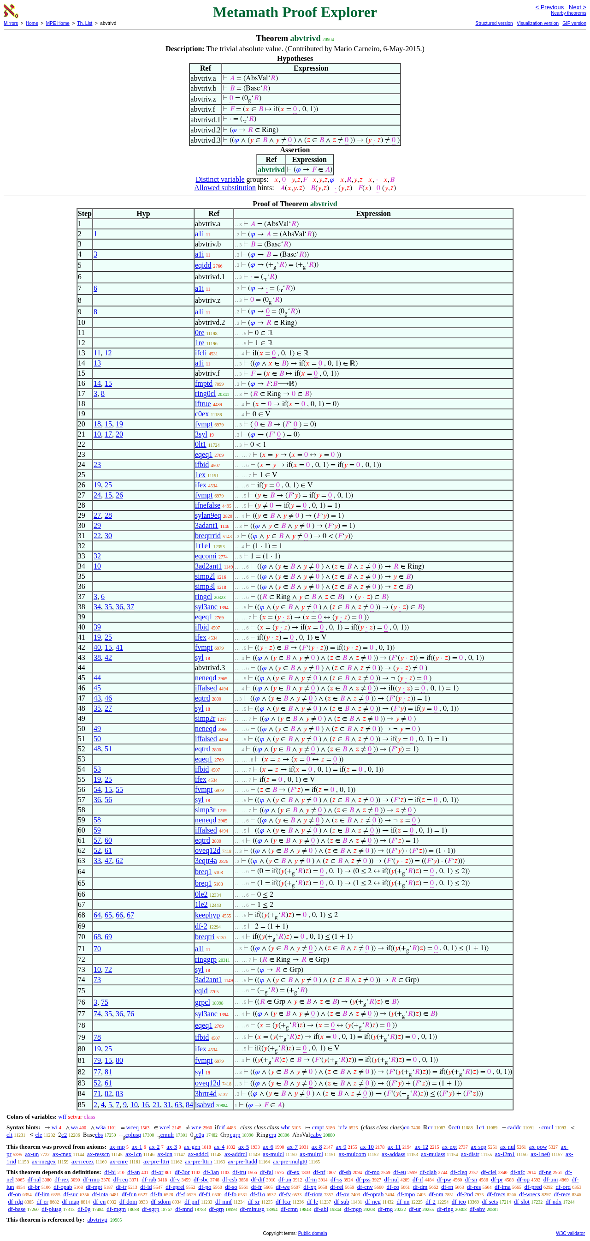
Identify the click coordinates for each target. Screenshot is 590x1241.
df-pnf (192, 1201)
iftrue (203, 404)
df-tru (239, 1172)
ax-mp (117, 1146)
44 (97, 678)
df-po (204, 1186)
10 (97, 434)
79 (97, 1060)
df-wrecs (529, 1194)
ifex (200, 485)
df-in (311, 1179)
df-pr (497, 1179)
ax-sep (478, 1146)
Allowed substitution (225, 188)
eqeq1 (203, 454)
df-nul (391, 1179)
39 (97, 627)
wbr (285, 1127)
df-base (16, 1208)
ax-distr (470, 1154)
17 (108, 434)
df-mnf (223, 1201)
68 (97, 937)
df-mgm (116, 1208)
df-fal (266, 1172)
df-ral (34, 1179)
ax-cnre (119, 1161)
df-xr (254, 1201)
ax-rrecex (82, 1161)
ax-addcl (198, 1154)
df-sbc (201, 1179)
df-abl (321, 1208)
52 (97, 850)
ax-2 (154, 1146)
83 (119, 1093)
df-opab (62, 1186)
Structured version (494, 23)
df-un (284, 1179)
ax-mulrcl (311, 1154)
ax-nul (507, 1146)
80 (119, 1060)
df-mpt (94, 1186)
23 (97, 464)
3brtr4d (206, 1093)
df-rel (336, 1186)
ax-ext (449, 1146)
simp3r (205, 810)
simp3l (205, 586)
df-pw (444, 1179)
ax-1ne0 (540, 1154)
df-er (42, 1201)
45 (97, 688)
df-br (34, 1186)
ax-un (32, 1154)
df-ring (445, 1208)
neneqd (205, 678)
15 (108, 383)
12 (108, 353)
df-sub (341, 1201)
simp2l (205, 576)
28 (108, 515)
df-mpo (406, 1194)
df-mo (372, 1172)
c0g (200, 1134)
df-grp (216, 1208)
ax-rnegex (44, 1161)
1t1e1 (203, 546)
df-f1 (205, 1194)
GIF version (574, 23)
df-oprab (373, 1194)
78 (97, 1037)
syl (199, 657)
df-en (99, 1201)
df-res (474, 1186)
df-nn (402, 1201)
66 (119, 915)
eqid (201, 991)
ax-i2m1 (505, 1154)
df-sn (471, 1179)
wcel (165, 1127)
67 (130, 915)
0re (199, 332)
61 (108, 850)
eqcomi (206, 556)
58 (97, 820)
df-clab (428, 1172)
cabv (316, 1134)
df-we (282, 1186)
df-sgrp (150, 1208)
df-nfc (517, 1172)
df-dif (258, 1179)
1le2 (201, 904)
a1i (199, 234)
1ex (200, 475)
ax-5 (243, 1146)
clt (9, 1134)
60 (108, 840)
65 (108, 915)
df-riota (314, 1194)
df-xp (309, 1186)
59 (97, 830)
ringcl (203, 596)
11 (97, 353)
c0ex (202, 414)
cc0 (456, 1127)
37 (130, 607)
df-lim (42, 1194)
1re (199, 343)
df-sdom (161, 1201)
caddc (514, 1127)
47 (108, 860)
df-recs (562, 1194)
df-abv (477, 1208)
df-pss (363, 1179)
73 (97, 979)
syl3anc (206, 607)
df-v (175, 1179)
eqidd (203, 265)
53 (97, 769)
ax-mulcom (352, 1154)
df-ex (293, 1172)
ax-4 (219, 1146)
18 (97, 424)
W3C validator (570, 1233)
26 (119, 495)
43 (97, 698)
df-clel (489, 1172)
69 (108, 937)
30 (108, 536)
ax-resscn (98, 1154)
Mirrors (11, 23)
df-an (133, 1172)
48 (97, 749)
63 (178, 1105)
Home (32, 23)
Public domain (312, 1233)
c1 (481, 1127)
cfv (344, 1127)
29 (97, 525)
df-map (71, 1201)
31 (167, 1105)
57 (97, 840)
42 (108, 657)
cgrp (235, 1134)
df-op (523, 1179)
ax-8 (317, 1146)
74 (97, 1014)
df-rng (385, 1208)
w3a (101, 1127)
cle (38, 1134)
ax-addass (393, 1154)
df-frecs (496, 1194)
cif (221, 1127)
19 (119, 424)
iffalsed (206, 688)
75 (104, 1002)
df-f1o (258, 1194)
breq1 (203, 871)
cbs (99, 1134)
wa (74, 1127)
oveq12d (207, 850)
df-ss (336, 1179)
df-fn (156, 1194)
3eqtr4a (206, 860)
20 (119, 434)
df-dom (128, 1201)
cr (430, 1127)
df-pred (533, 1186)
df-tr (121, 1186)
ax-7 (292, 1146)
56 (108, 799)
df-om (436, 1194)
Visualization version (538, 23)
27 (97, 515)
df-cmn (289, 1208)
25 (108, 485)
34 (97, 607)
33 (97, 860)
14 (97, 383)
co (406, 1127)
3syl (201, 434)
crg (272, 1134)
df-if (418, 1179)
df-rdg (15, 1201)
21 (156, 1105)
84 (189, 1105)
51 (108, 749)
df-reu (120, 1179)
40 (97, 647)
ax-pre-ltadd (243, 1161)
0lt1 (200, 444)
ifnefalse (207, 505)
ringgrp (206, 959)
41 (119, 647)
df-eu (399, 1172)
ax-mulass (433, 1154)
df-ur (415, 1208)
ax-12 (422, 1146)
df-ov (342, 1194)
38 (97, 657)
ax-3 (171, 1146)
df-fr (256, 1186)
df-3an (211, 1172)
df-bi (110, 1172)
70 (97, 949)
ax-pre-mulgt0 (290, 1161)
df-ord (563, 1186)
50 (97, 739)
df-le (313, 1201)
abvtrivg (97, 1219)
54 (97, 789)
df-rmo (91, 1179)
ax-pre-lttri (156, 1161)
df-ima (503, 1186)
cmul (548, 1127)
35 (108, 607)
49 (97, 728)
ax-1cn (133, 1154)
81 (108, 1072)
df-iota (100, 1194)
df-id (146, 1186)
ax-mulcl (273, 1154)
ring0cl (205, 393)
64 (97, 915)
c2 (64, 1134)
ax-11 (394, 1146)
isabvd (204, 1105)
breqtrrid (208, 536)
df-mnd (184, 1208)
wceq (132, 1127)
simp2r (205, 718)
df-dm (420, 1186)
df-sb (345, 1172)
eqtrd (202, 698)
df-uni (550, 1179)
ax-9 (341, 1146)
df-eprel (174, 1186)
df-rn (447, 1186)
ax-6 (268, 1146)
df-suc (70, 1194)
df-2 (201, 926)
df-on (14, 1194)
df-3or (182, 1172)
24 (97, 495)
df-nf (319, 1172)
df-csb (229, 1179)
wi (55, 1127)
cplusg (133, 1134)
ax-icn (165, 1154)
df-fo (230, 1194)
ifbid (202, 464)
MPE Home (58, 23)
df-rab (149, 1179)
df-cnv (365, 1186)
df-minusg (252, 1208)
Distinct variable (219, 179)
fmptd (203, 383)
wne (196, 1127)
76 (130, 1014)
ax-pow (538, 1146)
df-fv (285, 1194)
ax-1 (137, 1146)
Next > (577, 7)
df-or (157, 1172)
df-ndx (554, 1201)
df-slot (522, 1201)
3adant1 (206, 525)
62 (119, 860)
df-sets (490, 1201)
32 (97, 556)
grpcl (202, 1002)
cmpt (318, 1127)
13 (97, 363)
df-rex (61, 1179)
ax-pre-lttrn (198, 1161)
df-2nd (465, 1194)
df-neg (373, 1201)
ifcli (201, 353)
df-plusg (51, 1208)
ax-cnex (62, 1154)
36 (119, 607)
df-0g (83, 1208)
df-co (393, 1186)
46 (108, 698)
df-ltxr (283, 1201)
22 (97, 536)
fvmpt (203, 424)
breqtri (205, 937)
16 (145, 1105)
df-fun (129, 1194)
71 (97, 1093)
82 (108, 1093)
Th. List (85, 23)
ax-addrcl (235, 1154)
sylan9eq (208, 515)
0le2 (201, 894)
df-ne (545, 1172)
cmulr (167, 1134)
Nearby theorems (568, 13)
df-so (231, 1186)
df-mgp (353, 1208)
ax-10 (367, 1146)
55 (119, 789)
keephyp (207, 915)
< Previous (549, 7)
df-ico (459, 1201)
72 (108, 969)
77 (97, 1072)
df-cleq (458, 1172)
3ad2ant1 (208, 566)
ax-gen (192, 1146)
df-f (180, 1194)
